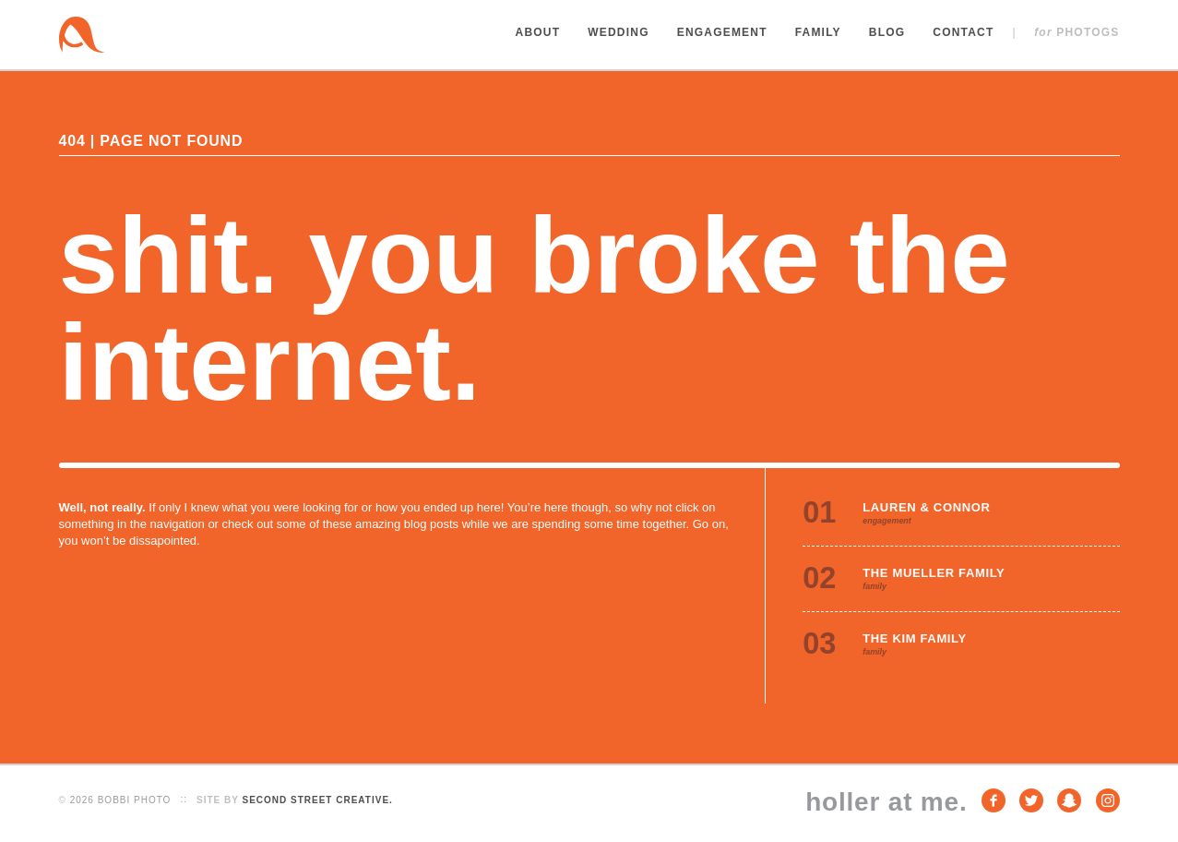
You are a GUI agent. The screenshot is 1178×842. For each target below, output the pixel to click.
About (538, 32)
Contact (963, 32)
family (874, 586)
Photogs (1076, 32)
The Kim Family (915, 638)
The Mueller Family (934, 573)
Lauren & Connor (926, 507)
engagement (887, 520)
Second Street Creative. (317, 800)
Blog (887, 32)
